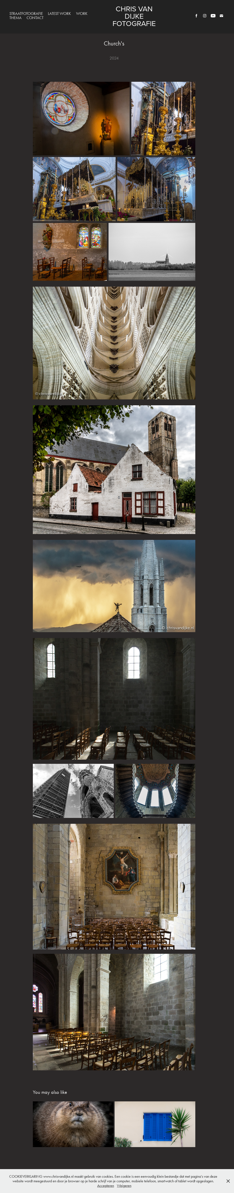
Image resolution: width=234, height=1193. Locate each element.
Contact (35, 17)
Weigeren (124, 1185)
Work (81, 13)
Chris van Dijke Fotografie (134, 15)
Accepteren (105, 1185)
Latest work (59, 13)
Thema (15, 17)
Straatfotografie (26, 13)
